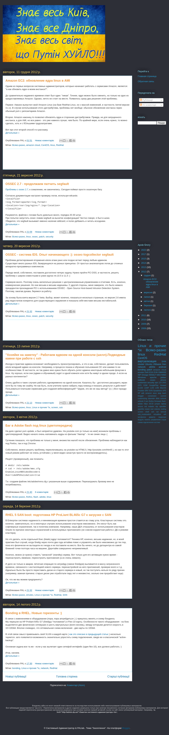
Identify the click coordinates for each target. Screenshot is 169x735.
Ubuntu (148, 364)
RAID (163, 375)
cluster (141, 364)
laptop (163, 404)
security (49, 236)
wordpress (142, 417)
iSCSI (151, 404)
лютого (148, 310)
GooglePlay (153, 385)
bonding (16, 668)
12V (160, 383)
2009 (144, 324)
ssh (61, 407)
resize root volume (152, 409)
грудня (147, 275)
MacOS (163, 388)
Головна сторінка (67, 676)
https (146, 404)
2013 (144, 267)
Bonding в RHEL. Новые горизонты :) (33, 613)
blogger (141, 396)
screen (54, 407)
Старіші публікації (118, 676)
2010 (144, 319)
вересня (148, 292)
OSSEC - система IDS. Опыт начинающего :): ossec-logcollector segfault (59, 254)
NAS (159, 375)
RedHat (60, 145)
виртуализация (147, 361)
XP (139, 393)
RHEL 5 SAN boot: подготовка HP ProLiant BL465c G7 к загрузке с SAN (58, 515)
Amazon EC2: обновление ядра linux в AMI (37, 80)
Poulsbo (141, 391)
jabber (163, 377)
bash (164, 393)
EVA (156, 372)
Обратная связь (146, 81)
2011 (144, 315)
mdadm (151, 406)
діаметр (152, 417)
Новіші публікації (15, 676)
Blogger (126, 728)
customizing (142, 398)
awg (159, 393)
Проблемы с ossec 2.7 (16, 189)
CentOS (45, 145)
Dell (146, 372)
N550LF (152, 375)
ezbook (163, 398)
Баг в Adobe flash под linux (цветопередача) (38, 425)
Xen (164, 364)
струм (163, 420)
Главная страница (147, 76)
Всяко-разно (18, 145)
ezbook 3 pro (143, 401)
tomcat (163, 412)
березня (148, 305)
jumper (157, 404)
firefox (29, 497)
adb (142, 393)
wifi (165, 414)
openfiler (162, 406)
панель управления (152, 420)
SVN (151, 391)
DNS (164, 383)
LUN (152, 388)
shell (147, 412)
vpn (156, 382)
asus (155, 393)
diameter (151, 398)
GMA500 (162, 372)
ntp (157, 406)
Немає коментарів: (45, 140)
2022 (144, 250)
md (145, 406)
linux (52, 145)
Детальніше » (12, 132)
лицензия (162, 417)
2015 (144, 258)
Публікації (146, 100)
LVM (157, 388)
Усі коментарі (148, 105)
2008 (144, 328)
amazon (148, 393)
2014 (144, 263)
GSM (145, 385)
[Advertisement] (67, 159)
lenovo (140, 406)
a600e (152, 367)
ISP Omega (143, 375)
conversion (152, 396)
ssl (157, 412)
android (162, 367)
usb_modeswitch (144, 414)
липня (147, 297)
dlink (157, 398)
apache (153, 377)
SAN (65, 595)
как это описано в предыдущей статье (88, 634)
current (163, 396)
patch (42, 236)
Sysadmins (157, 391)
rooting (163, 409)
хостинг (157, 422)
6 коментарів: (42, 492)
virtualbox (157, 414)
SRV (146, 391)
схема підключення (145, 422)
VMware (157, 364)
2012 (144, 271)
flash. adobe (39, 497)
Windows (142, 377)
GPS (140, 385)
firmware (157, 401)
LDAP (146, 388)
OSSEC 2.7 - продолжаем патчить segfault (37, 184)
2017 (144, 254)
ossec (35, 236)
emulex (29, 595)
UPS (164, 391)
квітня (147, 301)
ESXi (151, 372)
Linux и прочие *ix (41, 407)
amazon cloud (33, 145)
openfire (141, 409)
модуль (141, 420)
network (45, 668)
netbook (141, 380)
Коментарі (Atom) (76, 685)
